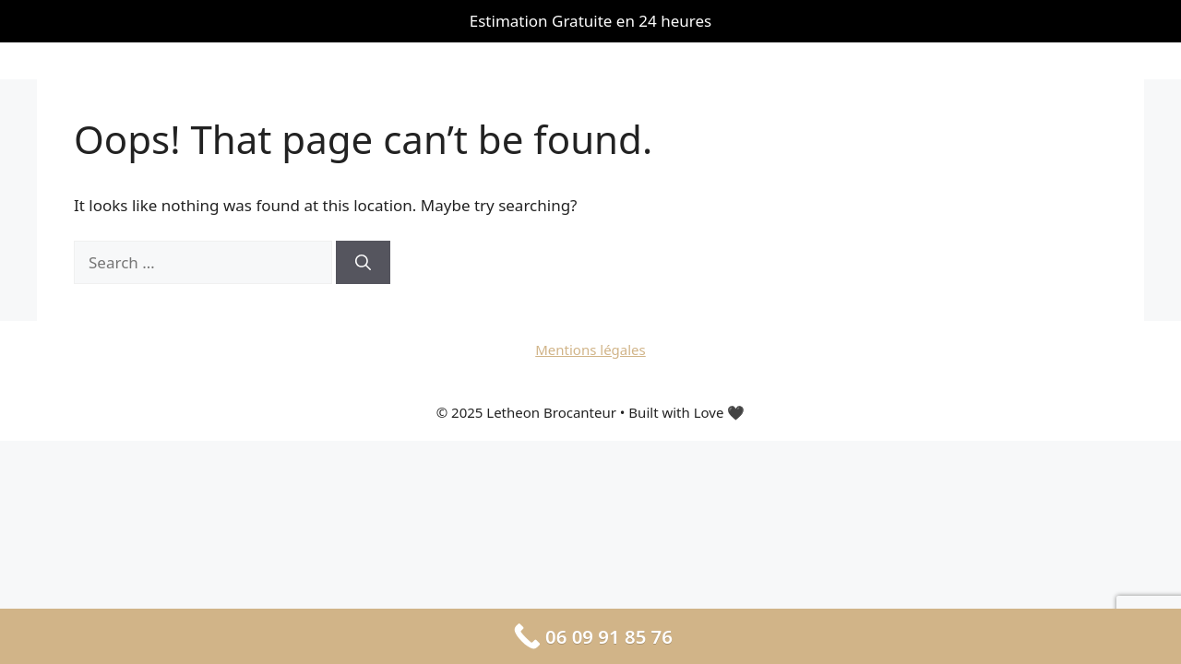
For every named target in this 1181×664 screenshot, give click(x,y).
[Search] (363, 263)
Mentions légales (590, 349)
